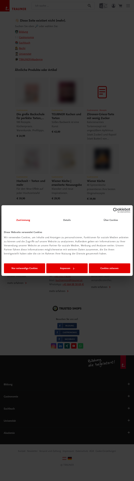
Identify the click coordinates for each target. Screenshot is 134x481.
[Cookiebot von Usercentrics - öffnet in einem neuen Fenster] (115, 210)
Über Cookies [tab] (111, 220)
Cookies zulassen (109, 268)
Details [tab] (67, 220)
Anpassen (67, 268)
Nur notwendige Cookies (24, 268)
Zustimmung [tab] (23, 220)
